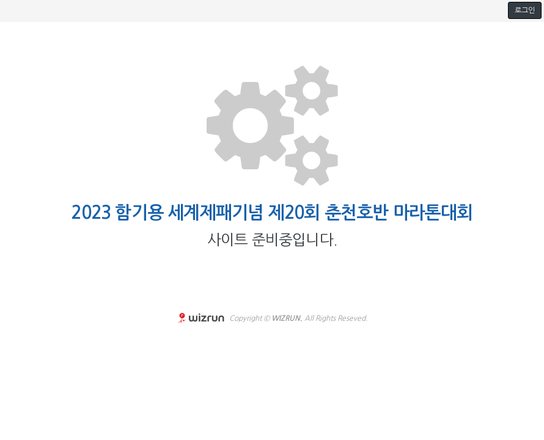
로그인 (525, 10)
